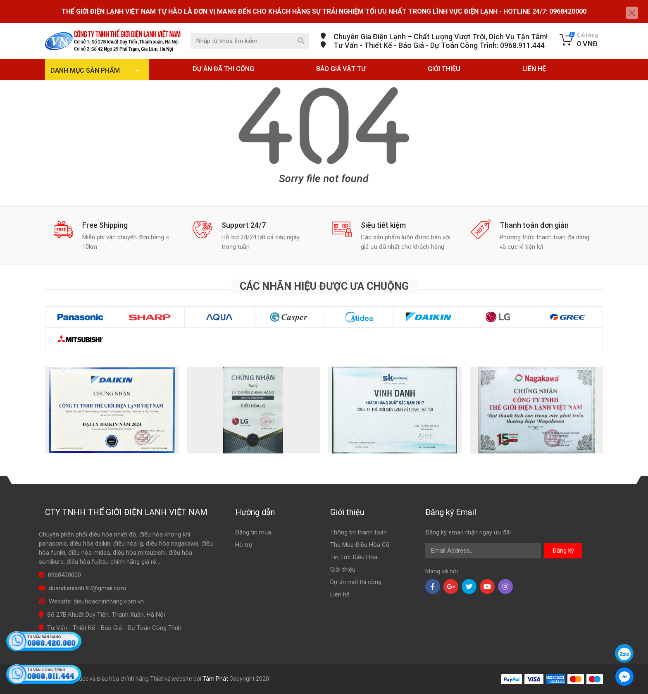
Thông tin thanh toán (358, 532)
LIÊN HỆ (534, 69)
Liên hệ (340, 594)
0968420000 (64, 575)
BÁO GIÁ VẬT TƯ (341, 69)
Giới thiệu (342, 569)
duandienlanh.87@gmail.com (87, 588)
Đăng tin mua (253, 532)
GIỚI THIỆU (444, 69)
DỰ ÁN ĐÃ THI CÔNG (223, 69)
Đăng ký (563, 550)
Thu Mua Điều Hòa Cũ (359, 545)
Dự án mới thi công (355, 582)
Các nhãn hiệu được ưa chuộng (324, 286)
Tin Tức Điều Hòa (353, 557)
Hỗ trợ (244, 545)
